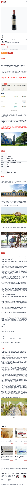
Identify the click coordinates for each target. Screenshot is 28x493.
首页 (1, 4)
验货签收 (9, 480)
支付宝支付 (9, 475)
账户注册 (6, 475)
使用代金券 (9, 479)
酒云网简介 (2, 475)
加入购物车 (3, 52)
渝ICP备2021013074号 (3, 487)
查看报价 (5, 46)
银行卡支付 (9, 476)
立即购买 (10, 52)
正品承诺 (2, 476)
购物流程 (6, 476)
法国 (7, 4)
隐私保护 (13, 476)
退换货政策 (13, 475)
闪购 (4, 4)
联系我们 (2, 479)
